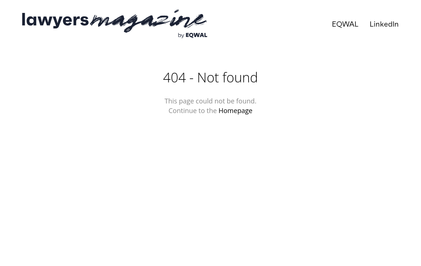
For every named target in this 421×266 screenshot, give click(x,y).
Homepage (236, 110)
